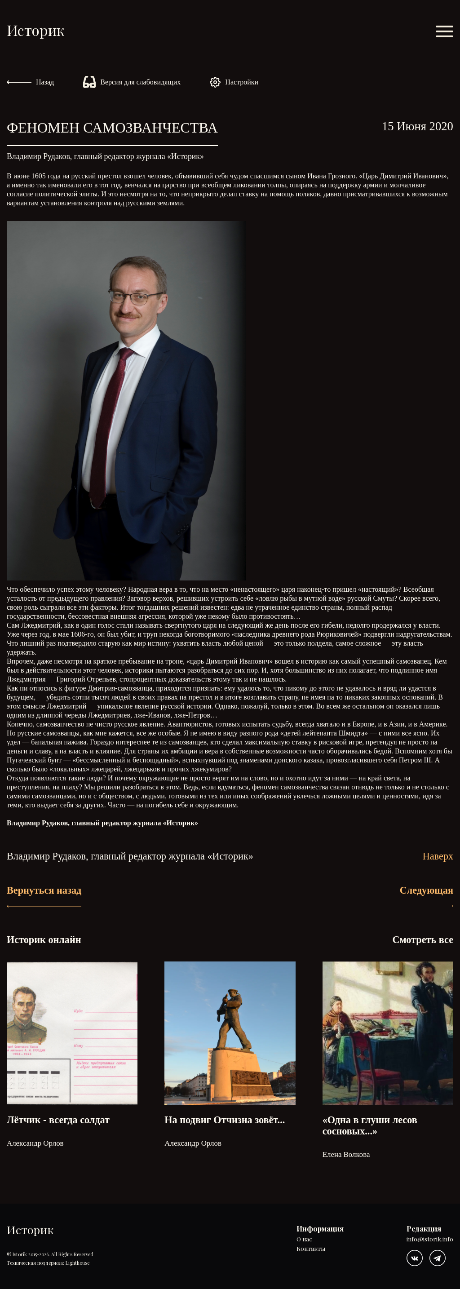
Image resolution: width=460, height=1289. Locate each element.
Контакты (310, 1248)
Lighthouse (77, 1262)
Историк (35, 30)
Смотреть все (422, 939)
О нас (304, 1239)
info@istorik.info (430, 1239)
